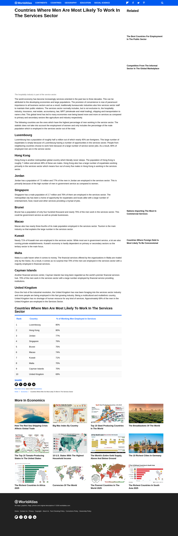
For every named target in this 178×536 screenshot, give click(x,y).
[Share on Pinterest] (29, 384)
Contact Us (24, 511)
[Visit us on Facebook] (21, 517)
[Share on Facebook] (20, 384)
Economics (38, 389)
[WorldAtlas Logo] (24, 3)
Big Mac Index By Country (65, 426)
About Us (46, 511)
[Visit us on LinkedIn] (34, 517)
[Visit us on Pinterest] (30, 517)
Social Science (102, 3)
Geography (71, 3)
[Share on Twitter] (25, 384)
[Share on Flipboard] (16, 384)
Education (85, 3)
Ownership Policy (85, 511)
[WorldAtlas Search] (162, 3)
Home (17, 511)
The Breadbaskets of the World (144, 426)
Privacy (31, 511)
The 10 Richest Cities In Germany (145, 455)
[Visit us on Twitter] (25, 517)
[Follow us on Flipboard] (16, 517)
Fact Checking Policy (57, 511)
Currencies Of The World (65, 485)
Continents (41, 3)
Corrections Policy (72, 511)
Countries (56, 3)
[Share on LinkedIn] (33, 384)
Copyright (38, 511)
